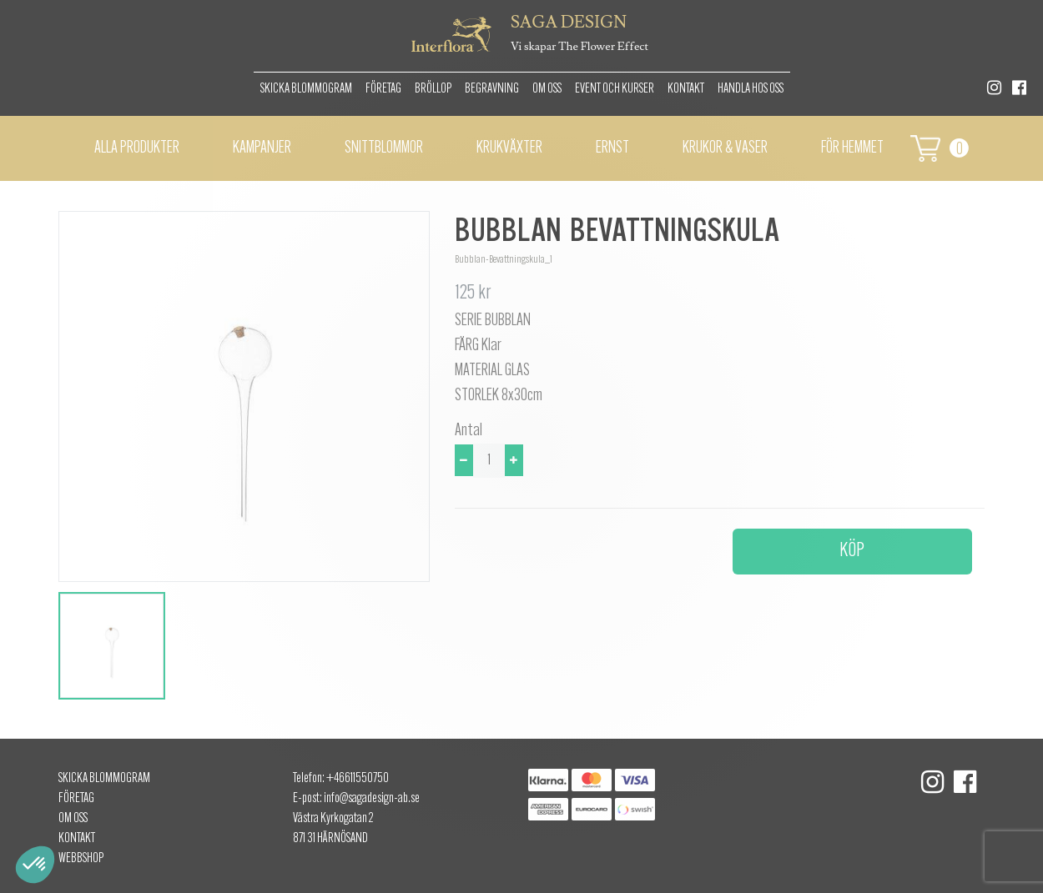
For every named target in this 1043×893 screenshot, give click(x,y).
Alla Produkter (136, 148)
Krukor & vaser (725, 148)
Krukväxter (509, 148)
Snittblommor (384, 148)
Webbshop (80, 858)
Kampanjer (262, 148)
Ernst (612, 148)
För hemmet (852, 148)
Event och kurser (614, 89)
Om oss (547, 89)
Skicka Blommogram (306, 89)
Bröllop (433, 89)
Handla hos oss (751, 89)
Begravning (492, 89)
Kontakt (686, 89)
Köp (851, 551)
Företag (383, 89)
